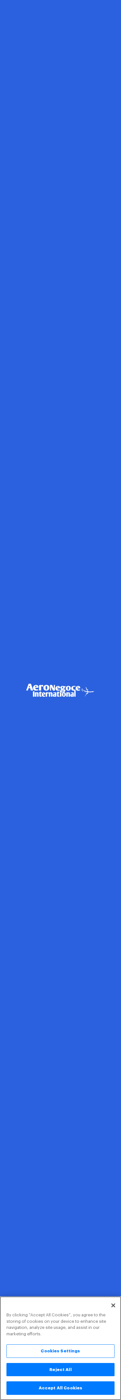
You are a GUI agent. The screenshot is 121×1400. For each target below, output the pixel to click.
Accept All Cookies (60, 1388)
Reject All (60, 1370)
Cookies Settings (60, 1351)
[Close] (113, 1305)
